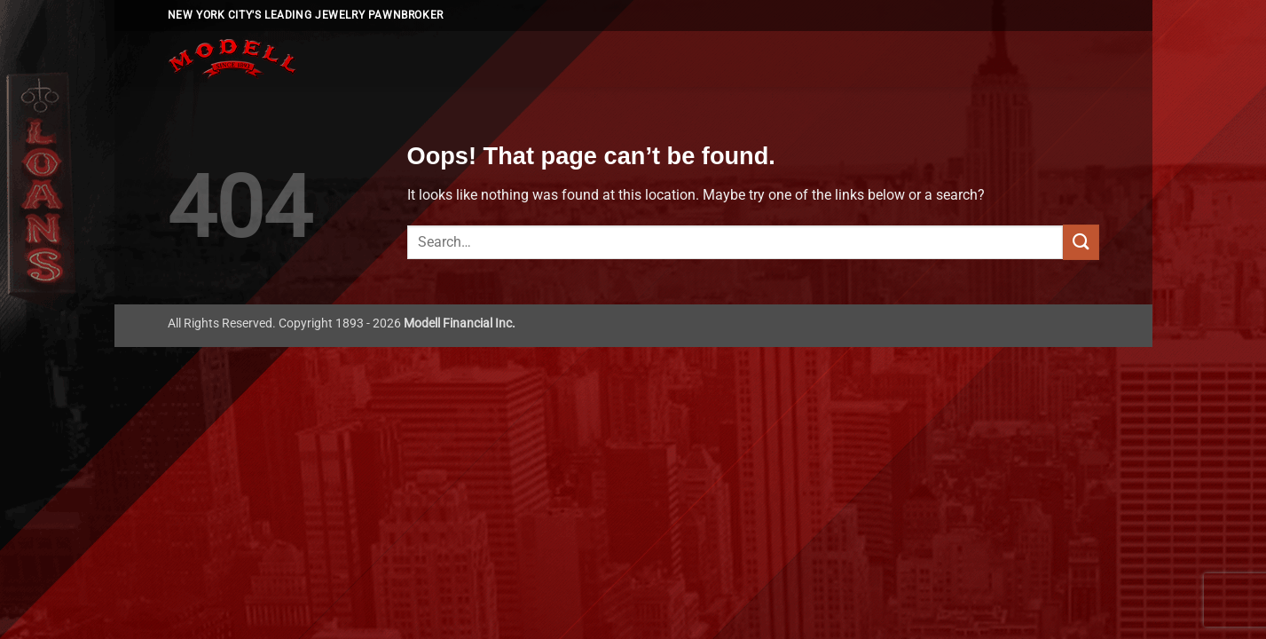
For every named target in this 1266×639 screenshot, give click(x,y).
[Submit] (1080, 242)
